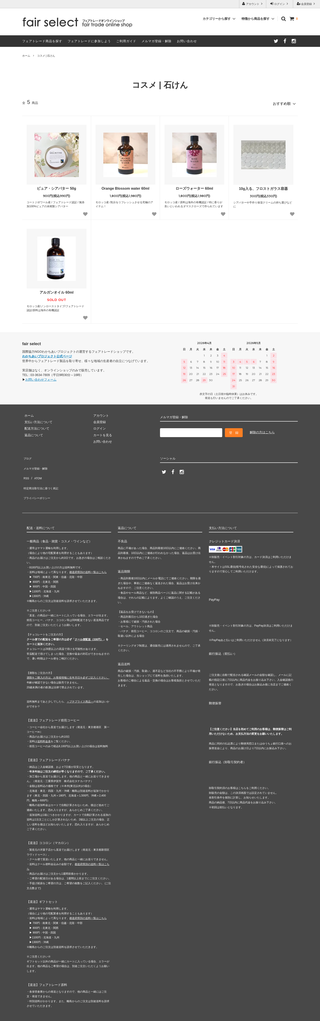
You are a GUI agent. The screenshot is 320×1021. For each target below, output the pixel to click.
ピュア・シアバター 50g (56, 186)
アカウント (253, 4)
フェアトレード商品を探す (42, 41)
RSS (25, 468)
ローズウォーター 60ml (194, 186)
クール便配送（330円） (89, 620)
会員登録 (306, 4)
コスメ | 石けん (46, 55)
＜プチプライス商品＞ (80, 683)
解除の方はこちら (262, 430)
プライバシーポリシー (37, 481)
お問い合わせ (187, 41)
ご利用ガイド (126, 41)
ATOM (35, 468)
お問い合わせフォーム (40, 377)
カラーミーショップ (14, 1015)
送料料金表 (44, 722)
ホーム (26, 55)
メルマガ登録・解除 (157, 41)
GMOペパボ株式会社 (73, 1015)
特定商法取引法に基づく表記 (42, 474)
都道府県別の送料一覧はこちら (88, 553)
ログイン (279, 4)
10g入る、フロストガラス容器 (263, 187)
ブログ (27, 455)
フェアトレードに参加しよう (89, 41)
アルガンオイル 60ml (57, 290)
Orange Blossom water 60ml (125, 186)
